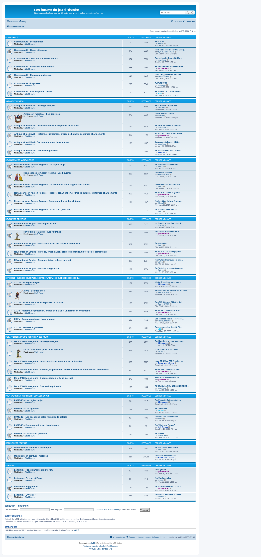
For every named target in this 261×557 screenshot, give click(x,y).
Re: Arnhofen (160, 243)
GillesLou (162, 435)
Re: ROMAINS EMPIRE (165, 114)
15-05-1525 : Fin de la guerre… (168, 193)
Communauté (11, 37)
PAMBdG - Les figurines (26, 408)
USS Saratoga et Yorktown (166, 349)
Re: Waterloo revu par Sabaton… (169, 268)
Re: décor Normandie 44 (165, 456)
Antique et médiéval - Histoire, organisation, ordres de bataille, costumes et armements (59, 134)
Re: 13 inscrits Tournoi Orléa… (168, 58)
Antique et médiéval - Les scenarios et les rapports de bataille (46, 125)
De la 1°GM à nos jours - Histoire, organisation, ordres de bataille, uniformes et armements (61, 369)
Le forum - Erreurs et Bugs (28, 478)
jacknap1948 (163, 68)
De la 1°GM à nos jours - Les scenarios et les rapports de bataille (48, 361)
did (159, 329)
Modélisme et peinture (16, 443)
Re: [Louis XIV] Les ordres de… (168, 91)
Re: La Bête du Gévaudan (166, 209)
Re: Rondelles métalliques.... (167, 447)
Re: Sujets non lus (163, 478)
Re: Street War (161, 408)
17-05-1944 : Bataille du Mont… (168, 369)
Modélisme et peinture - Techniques (32, 447)
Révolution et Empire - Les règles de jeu (35, 223)
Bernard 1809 (163, 175)
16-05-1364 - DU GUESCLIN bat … (169, 134)
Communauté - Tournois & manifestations (36, 58)
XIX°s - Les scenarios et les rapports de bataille (38, 302)
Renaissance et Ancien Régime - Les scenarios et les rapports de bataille (52, 184)
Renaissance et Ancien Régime (19, 160)
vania (160, 262)
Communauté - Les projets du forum (33, 91)
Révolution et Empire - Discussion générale (36, 268)
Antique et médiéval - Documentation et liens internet (42, 142)
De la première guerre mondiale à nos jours (26, 337)
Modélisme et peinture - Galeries (31, 456)
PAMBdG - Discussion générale (30, 433)
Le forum (9, 465)
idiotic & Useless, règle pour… (168, 282)
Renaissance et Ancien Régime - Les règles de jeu (40, 164)
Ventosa (161, 152)
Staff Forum (29, 44)
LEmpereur (163, 284)
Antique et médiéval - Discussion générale (36, 150)
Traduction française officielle (94, 546)
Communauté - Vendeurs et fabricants (34, 66)
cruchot (161, 225)
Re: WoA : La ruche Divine (166, 417)
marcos (161, 497)
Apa (160, 93)
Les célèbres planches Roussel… (169, 319)
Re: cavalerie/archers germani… (169, 150)
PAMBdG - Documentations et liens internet (36, 425)
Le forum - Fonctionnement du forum (33, 470)
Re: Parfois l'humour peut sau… (169, 260)
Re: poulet (159, 433)
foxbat (160, 351)
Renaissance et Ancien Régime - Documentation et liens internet (47, 201)
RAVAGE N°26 (161, 83)
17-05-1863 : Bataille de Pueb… (168, 310)
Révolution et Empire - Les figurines (42, 232)
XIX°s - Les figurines (34, 290)
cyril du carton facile (166, 52)
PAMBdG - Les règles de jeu (28, 400)
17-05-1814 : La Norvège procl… (169, 252)
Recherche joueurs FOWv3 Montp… (170, 50)
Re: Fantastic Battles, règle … (168, 400)
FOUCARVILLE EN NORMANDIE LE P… (172, 386)
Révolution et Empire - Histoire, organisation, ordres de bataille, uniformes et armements (60, 252)
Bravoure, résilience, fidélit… (167, 142)
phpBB (92, 543)
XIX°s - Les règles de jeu (27, 282)
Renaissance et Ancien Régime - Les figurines (47, 173)
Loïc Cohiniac (163, 77)
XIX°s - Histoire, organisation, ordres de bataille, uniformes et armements (52, 310)
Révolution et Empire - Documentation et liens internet (42, 260)
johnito (160, 480)
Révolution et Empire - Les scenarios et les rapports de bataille (47, 243)
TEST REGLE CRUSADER (166, 105)
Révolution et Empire (15, 219)
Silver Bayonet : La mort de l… (168, 184)
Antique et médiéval (14, 101)
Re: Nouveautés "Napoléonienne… (170, 66)
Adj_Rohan (163, 427)
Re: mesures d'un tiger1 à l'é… (168, 327)
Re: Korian (159, 41)
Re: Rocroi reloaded (163, 173)
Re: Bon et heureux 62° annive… (169, 495)
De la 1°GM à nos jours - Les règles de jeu (36, 341)
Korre (160, 186)
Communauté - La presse (27, 83)
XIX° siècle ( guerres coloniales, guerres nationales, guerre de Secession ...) (42, 278)
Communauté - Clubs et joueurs (30, 50)
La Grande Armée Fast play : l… (169, 223)
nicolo (160, 410)
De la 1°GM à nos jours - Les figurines (43, 349)
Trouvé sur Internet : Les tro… (168, 378)
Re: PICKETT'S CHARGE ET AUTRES (171, 290)
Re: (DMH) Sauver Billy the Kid (168, 302)
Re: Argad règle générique (166, 164)
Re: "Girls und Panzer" (165, 425)
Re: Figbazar (160, 470)
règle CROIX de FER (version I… (169, 361)
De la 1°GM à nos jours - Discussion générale (37, 386)
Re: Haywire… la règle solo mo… (169, 341)
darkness (162, 85)
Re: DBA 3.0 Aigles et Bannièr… (169, 125)
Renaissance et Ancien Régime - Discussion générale (42, 209)
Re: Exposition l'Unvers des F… (169, 486)
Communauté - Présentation (28, 41)
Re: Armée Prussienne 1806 (167, 232)
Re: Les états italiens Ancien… (168, 201)
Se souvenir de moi (130, 510)
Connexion (10, 506)
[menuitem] (22, 21)
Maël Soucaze (112, 546)
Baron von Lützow (166, 363)
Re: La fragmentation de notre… (169, 75)
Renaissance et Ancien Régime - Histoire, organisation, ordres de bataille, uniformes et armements (65, 193)
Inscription (23, 506)
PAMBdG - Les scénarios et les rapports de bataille (40, 417)
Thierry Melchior (164, 321)
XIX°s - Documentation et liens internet (34, 319)
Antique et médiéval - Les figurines (41, 114)
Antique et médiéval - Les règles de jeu (34, 105)
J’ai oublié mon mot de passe (107, 510)
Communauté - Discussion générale (32, 75)
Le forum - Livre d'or (24, 495)
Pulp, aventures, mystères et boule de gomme (27, 396)
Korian (160, 43)
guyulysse (162, 60)
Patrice (161, 116)
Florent (161, 203)
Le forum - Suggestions (26, 486)
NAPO (76, 530)
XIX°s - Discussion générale (28, 327)
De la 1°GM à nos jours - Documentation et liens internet (43, 378)
